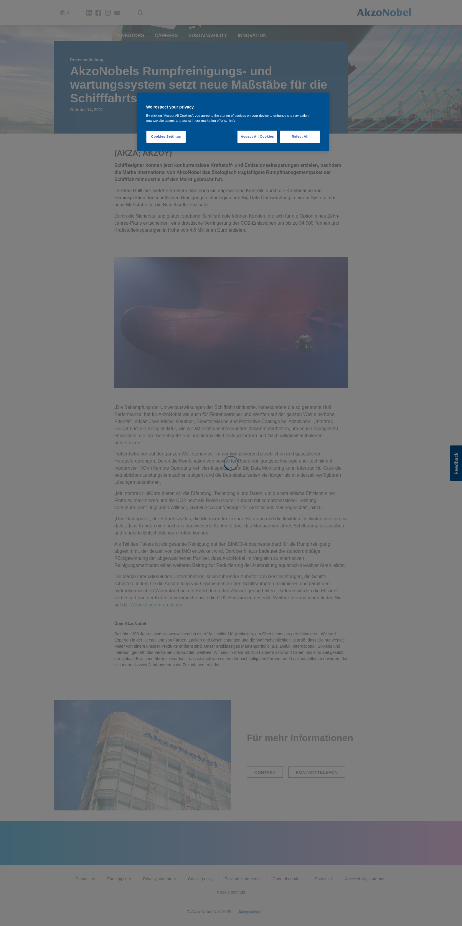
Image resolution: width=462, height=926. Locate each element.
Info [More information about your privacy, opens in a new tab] (232, 120)
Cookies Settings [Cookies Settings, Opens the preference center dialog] (166, 136)
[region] (233, 122)
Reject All (300, 136)
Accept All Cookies (257, 136)
